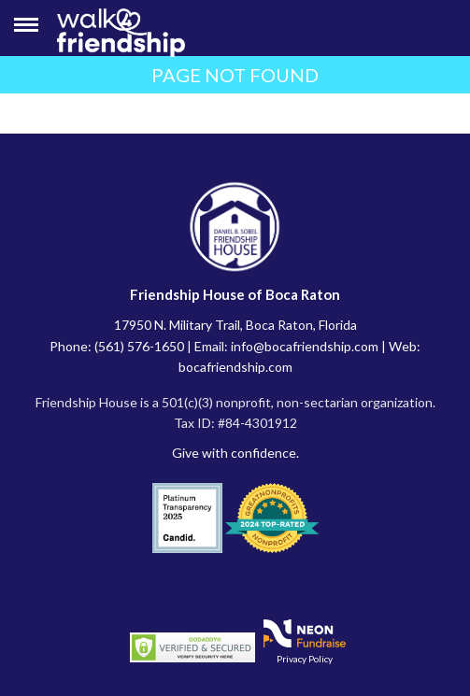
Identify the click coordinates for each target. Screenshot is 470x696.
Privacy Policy (305, 658)
